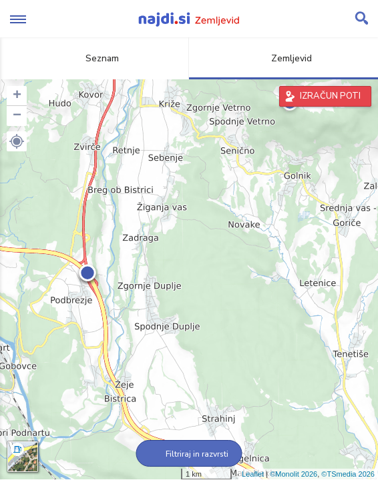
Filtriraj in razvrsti (189, 454)
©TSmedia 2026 (348, 474)
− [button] (17, 116)
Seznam (94, 58)
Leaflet (253, 474)
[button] (17, 141)
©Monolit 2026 (293, 474)
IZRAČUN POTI (330, 96)
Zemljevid (284, 58)
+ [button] (17, 96)
